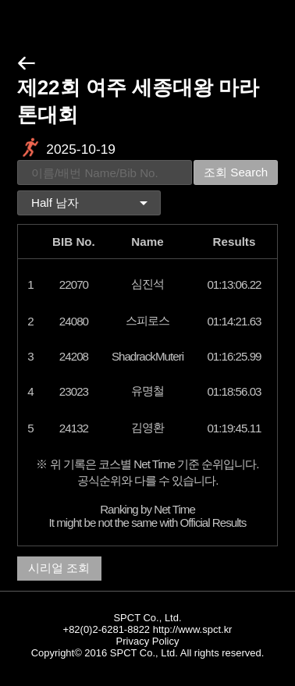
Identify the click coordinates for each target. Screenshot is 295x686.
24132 (73, 428)
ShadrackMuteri (147, 356)
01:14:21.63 (234, 321)
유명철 (147, 390)
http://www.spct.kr (193, 629)
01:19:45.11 (234, 428)
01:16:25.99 (234, 356)
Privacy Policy (147, 641)
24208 (73, 356)
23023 (73, 391)
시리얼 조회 (59, 567)
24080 (73, 321)
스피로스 (147, 320)
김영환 (147, 427)
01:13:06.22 (234, 284)
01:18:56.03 (234, 391)
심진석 (147, 283)
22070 (73, 284)
